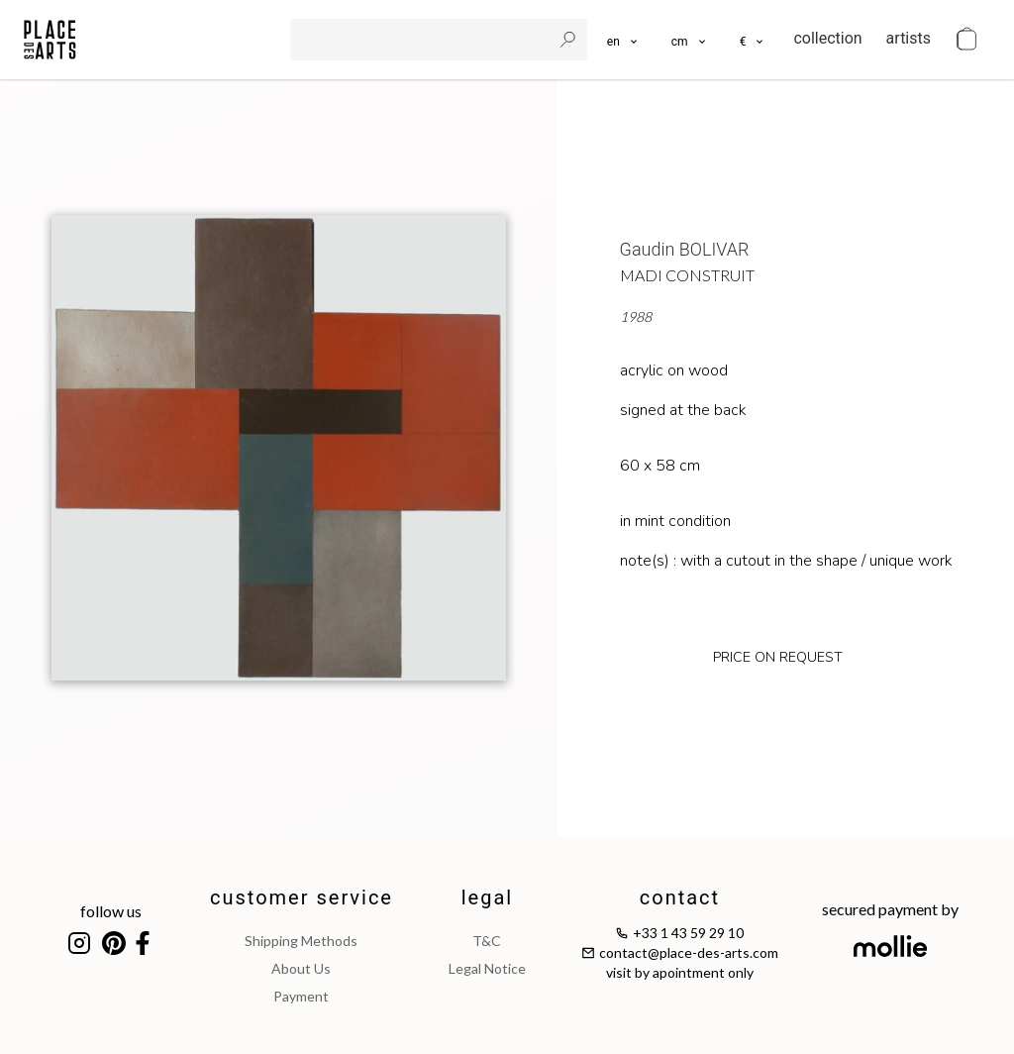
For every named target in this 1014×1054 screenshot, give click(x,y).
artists (908, 38)
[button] (690, 39)
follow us (111, 910)
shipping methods (301, 940)
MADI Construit (687, 274)
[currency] (753, 39)
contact (680, 897)
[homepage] (50, 39)
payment (301, 996)
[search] (423, 39)
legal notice (487, 968)
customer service (301, 897)
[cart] (966, 39)
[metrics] (690, 39)
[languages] (623, 39)
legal (487, 897)
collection (827, 38)
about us (301, 968)
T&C (486, 940)
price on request (778, 657)
